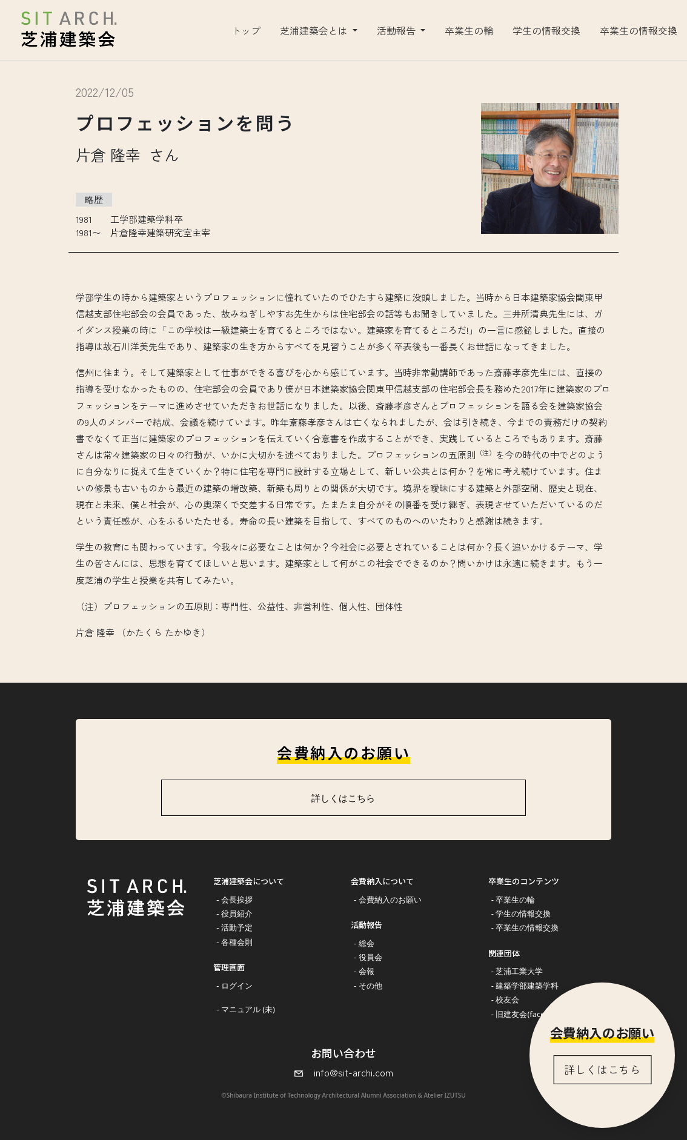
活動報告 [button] (397, 30)
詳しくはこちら (602, 1069)
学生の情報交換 (546, 30)
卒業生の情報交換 (638, 30)
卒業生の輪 (469, 30)
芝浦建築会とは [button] (315, 30)
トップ (246, 30)
